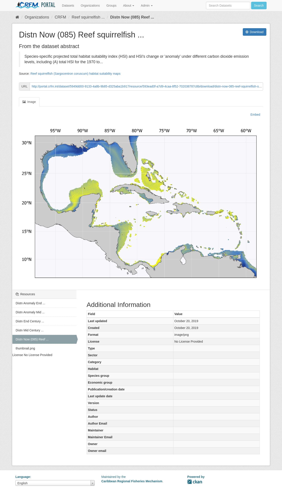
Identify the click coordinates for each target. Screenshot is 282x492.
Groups (111, 5)
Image (29, 102)
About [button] (128, 5)
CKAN (194, 481)
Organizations (90, 5)
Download (254, 32)
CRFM (60, 17)
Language (22, 477)
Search (259, 5)
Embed (255, 114)
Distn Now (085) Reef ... (132, 17)
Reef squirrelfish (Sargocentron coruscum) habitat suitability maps (75, 73)
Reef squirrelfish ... (88, 17)
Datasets (68, 5)
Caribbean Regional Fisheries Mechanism (131, 481)
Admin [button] (147, 5)
